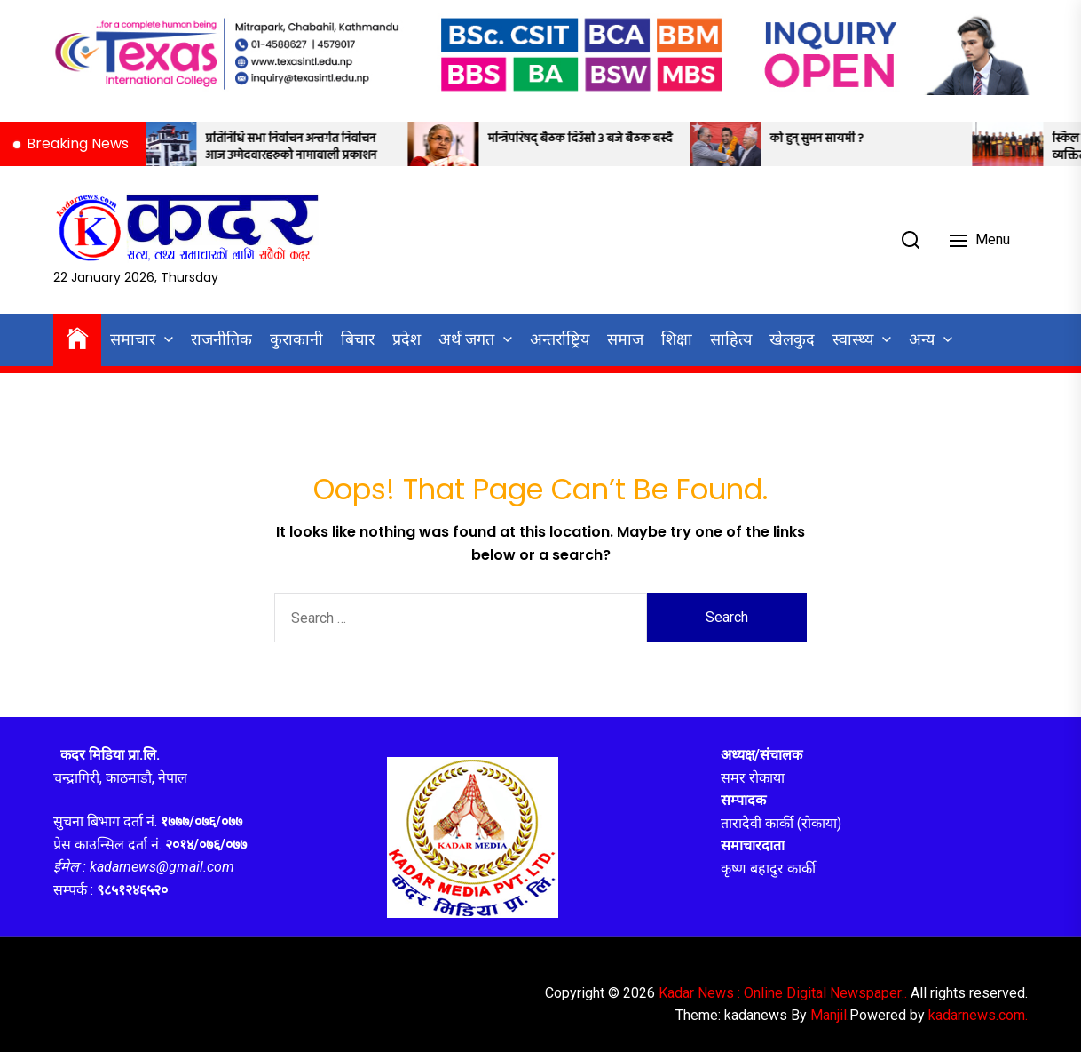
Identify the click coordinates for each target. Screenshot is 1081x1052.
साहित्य (731, 339)
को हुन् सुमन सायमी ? (833, 139)
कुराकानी (296, 339)
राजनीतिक (221, 339)
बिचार (358, 339)
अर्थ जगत (466, 339)
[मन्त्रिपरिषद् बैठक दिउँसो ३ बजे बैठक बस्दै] (460, 144)
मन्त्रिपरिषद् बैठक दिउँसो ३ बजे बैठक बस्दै (597, 139)
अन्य (922, 339)
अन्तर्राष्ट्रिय (559, 339)
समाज (625, 339)
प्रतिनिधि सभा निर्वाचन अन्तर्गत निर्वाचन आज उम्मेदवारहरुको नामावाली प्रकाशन (308, 148)
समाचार (132, 339)
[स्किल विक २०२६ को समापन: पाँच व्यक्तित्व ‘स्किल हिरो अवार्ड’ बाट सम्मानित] (1025, 144)
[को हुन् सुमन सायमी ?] (742, 144)
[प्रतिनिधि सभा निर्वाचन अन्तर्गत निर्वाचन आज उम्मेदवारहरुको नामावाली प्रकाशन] (178, 144)
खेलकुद (792, 339)
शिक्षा (676, 339)
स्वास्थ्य (852, 339)
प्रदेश (406, 339)
